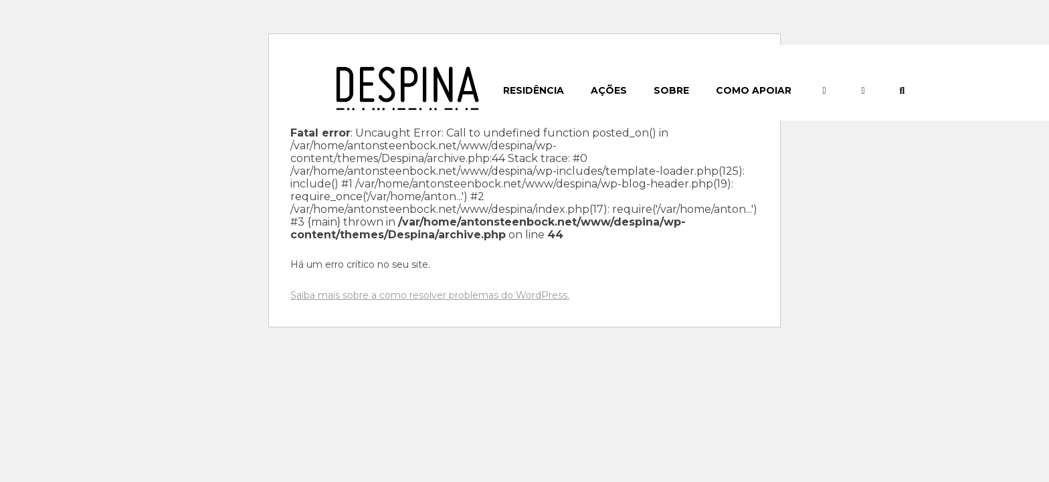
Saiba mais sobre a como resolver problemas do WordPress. (429, 295)
